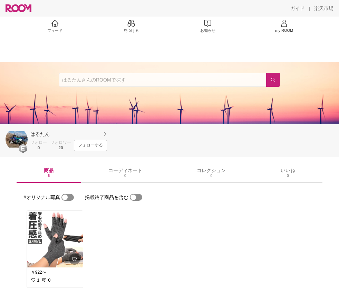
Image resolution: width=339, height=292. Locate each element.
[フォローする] (90, 145)
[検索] (273, 80)
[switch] (67, 197)
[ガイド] (297, 8)
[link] (55, 239)
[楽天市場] (323, 8)
